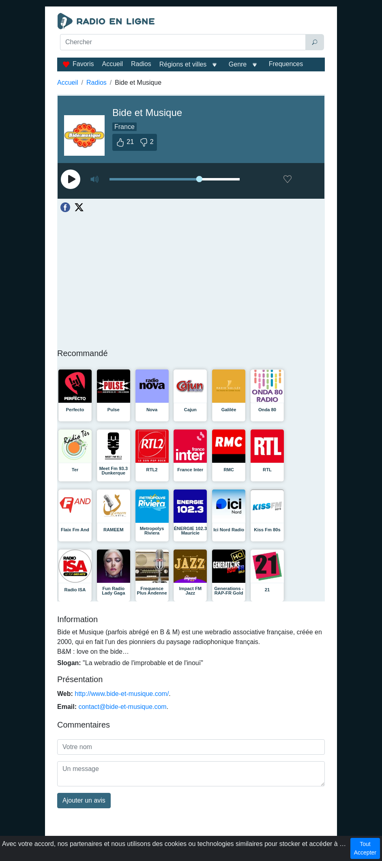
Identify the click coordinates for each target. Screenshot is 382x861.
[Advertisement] (191, 71)
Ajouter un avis (83, 800)
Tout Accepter (365, 848)
